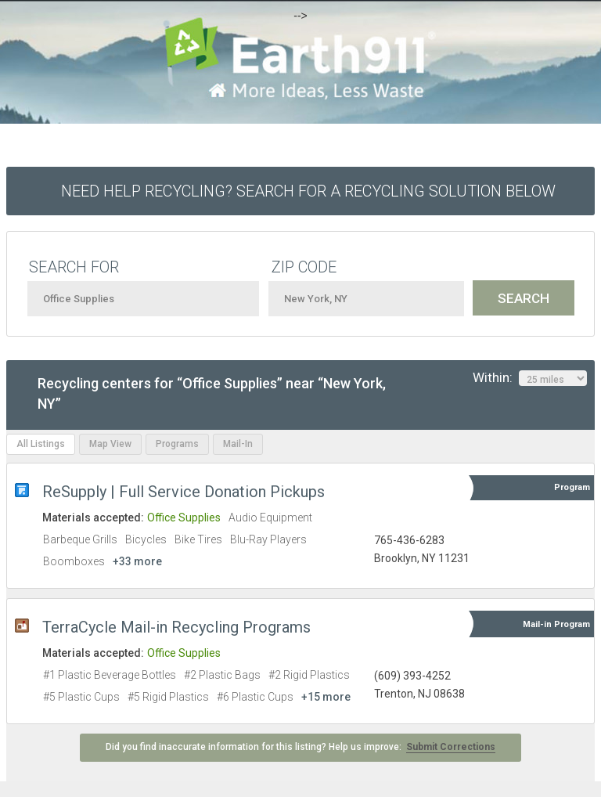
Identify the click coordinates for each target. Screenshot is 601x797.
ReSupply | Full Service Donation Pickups (183, 491)
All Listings (40, 443)
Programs (177, 443)
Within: (530, 378)
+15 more (326, 697)
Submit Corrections (450, 746)
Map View (110, 443)
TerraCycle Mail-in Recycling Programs (176, 627)
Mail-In (238, 443)
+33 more (137, 561)
